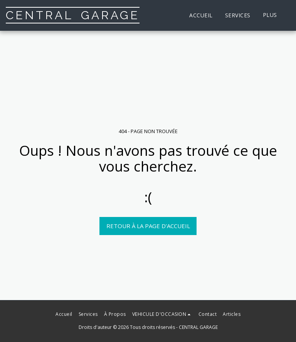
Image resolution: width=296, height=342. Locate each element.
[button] (162, 314)
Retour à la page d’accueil (148, 226)
